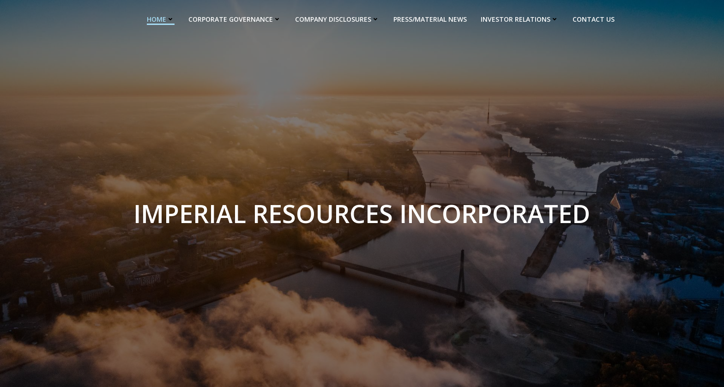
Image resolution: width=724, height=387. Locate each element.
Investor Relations (520, 18)
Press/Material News (430, 18)
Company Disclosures (337, 18)
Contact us (594, 18)
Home (161, 18)
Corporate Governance (234, 18)
